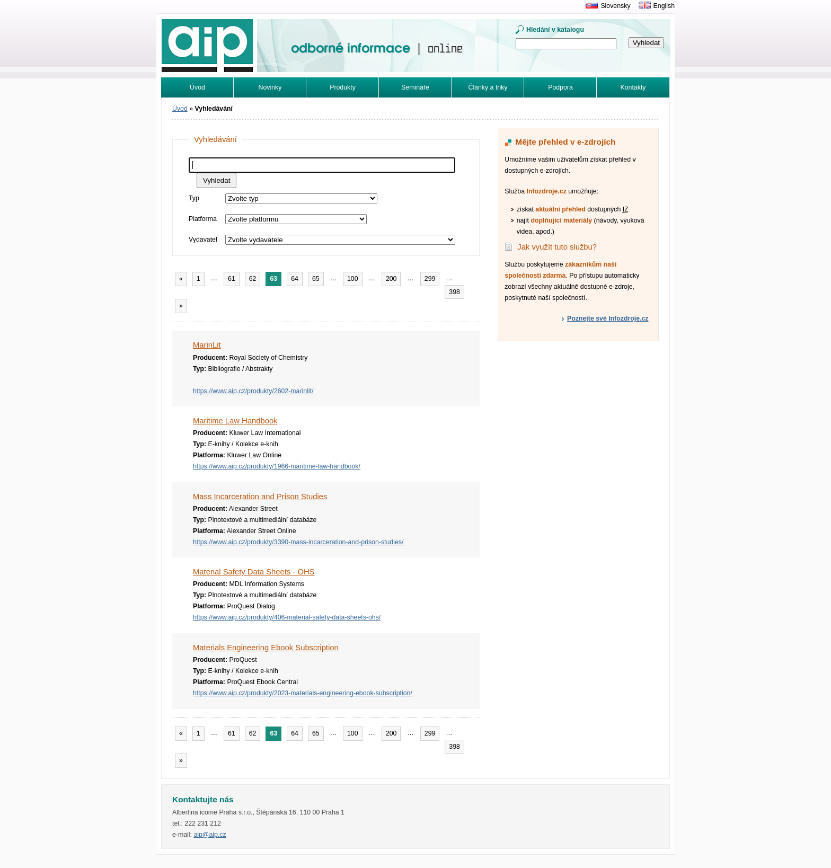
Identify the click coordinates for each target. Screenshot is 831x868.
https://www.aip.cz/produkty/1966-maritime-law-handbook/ (276, 466)
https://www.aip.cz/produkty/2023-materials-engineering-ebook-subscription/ (302, 693)
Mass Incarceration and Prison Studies (260, 496)
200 (391, 278)
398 (454, 292)
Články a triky (488, 87)
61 (231, 278)
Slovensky (615, 6)
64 (294, 278)
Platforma (203, 219)
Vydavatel (203, 239)
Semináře (415, 87)
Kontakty (633, 87)
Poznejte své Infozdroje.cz (607, 318)
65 (316, 278)
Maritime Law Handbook (235, 421)
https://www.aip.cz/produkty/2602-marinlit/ (253, 391)
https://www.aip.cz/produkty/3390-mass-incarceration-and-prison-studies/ (298, 542)
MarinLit (207, 345)
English (664, 6)
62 (253, 278)
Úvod (197, 87)
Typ (194, 198)
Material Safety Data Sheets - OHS (253, 572)
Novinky (270, 87)
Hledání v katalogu (555, 29)
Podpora (560, 87)
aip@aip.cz (209, 834)
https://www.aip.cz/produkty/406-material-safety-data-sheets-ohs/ (287, 617)
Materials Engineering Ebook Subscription (266, 647)
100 (352, 278)
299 (430, 278)
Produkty (343, 87)
